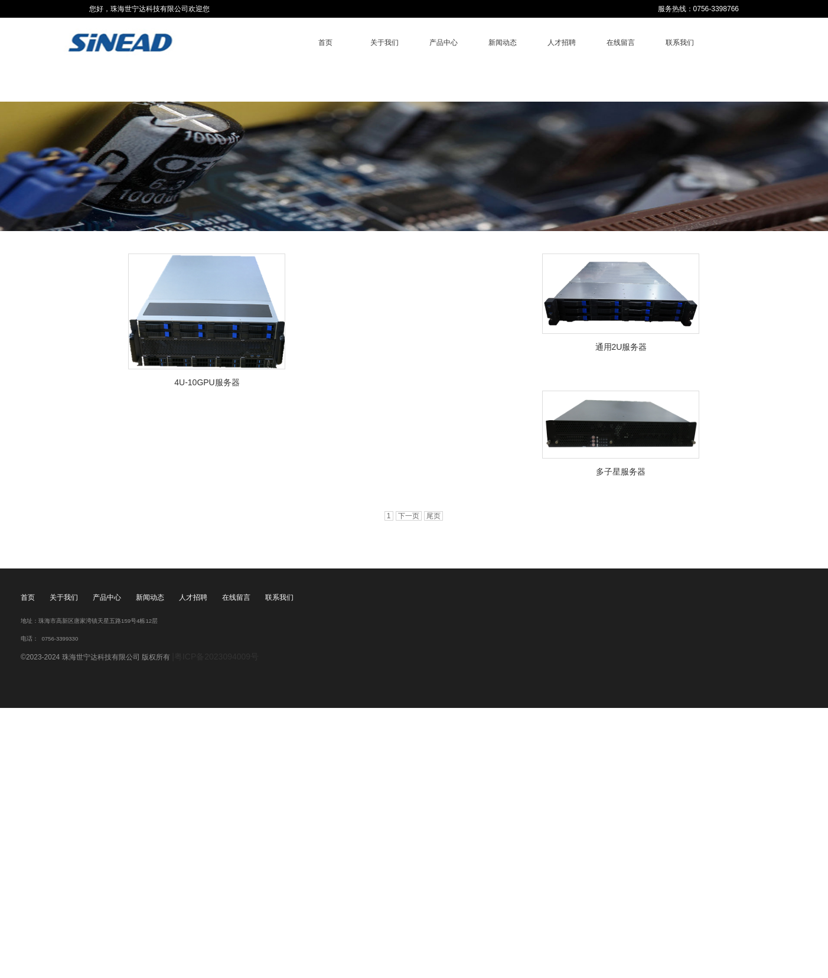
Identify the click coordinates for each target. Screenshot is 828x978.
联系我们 (680, 42)
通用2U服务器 (621, 347)
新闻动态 (502, 42)
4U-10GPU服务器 (206, 382)
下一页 (408, 516)
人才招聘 (561, 42)
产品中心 (443, 42)
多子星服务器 (621, 471)
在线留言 (621, 42)
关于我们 (384, 42)
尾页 (433, 516)
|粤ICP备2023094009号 (215, 656)
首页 (325, 42)
